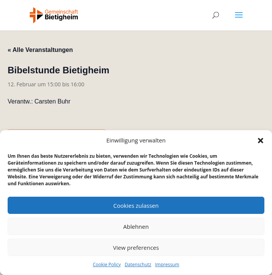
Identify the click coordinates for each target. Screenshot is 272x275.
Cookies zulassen (136, 205)
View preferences (136, 247)
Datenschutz (138, 264)
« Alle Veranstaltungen (40, 50)
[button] (260, 140)
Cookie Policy (107, 264)
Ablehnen (136, 226)
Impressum (167, 264)
